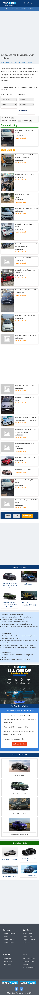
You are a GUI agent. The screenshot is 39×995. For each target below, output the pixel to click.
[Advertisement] (19, 32)
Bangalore (26, 940)
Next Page (27, 516)
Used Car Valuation (8, 943)
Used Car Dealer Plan (9, 940)
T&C (24, 967)
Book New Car (7, 958)
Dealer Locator (7, 964)
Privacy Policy (30, 967)
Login (29, 3)
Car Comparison (7, 961)
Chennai (25, 937)
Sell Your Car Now (19, 744)
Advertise (25, 964)
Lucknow (29, 943)
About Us (25, 961)
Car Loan (5, 937)
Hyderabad (33, 940)
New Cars (30, 9)
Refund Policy (31, 958)
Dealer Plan (23, 9)
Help (24, 958)
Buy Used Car (15, 9)
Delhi (24, 943)
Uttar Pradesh (24, 3)
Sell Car (8, 9)
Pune (30, 934)
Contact (31, 961)
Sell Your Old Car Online (19, 706)
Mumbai (25, 934)
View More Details (20, 138)
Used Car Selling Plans (9, 934)
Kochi (30, 937)
